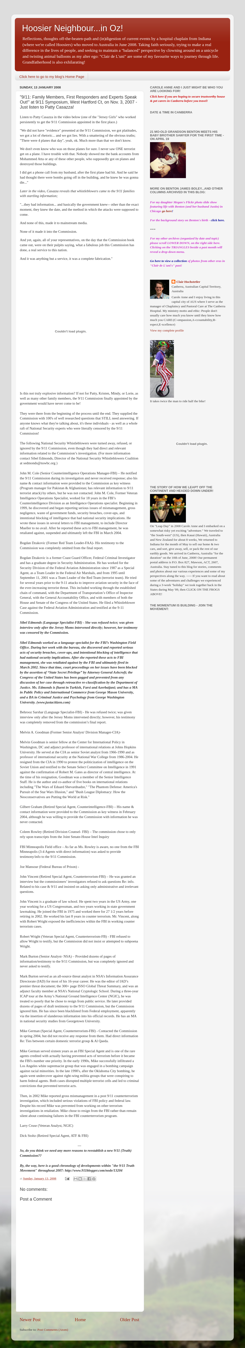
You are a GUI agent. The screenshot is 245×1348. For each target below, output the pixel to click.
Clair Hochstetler (188, 282)
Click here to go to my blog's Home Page (51, 77)
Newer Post (30, 1319)
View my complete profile (167, 330)
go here (167, 211)
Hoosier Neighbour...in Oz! (72, 28)
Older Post (129, 1319)
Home (80, 1319)
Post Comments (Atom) (52, 1329)
